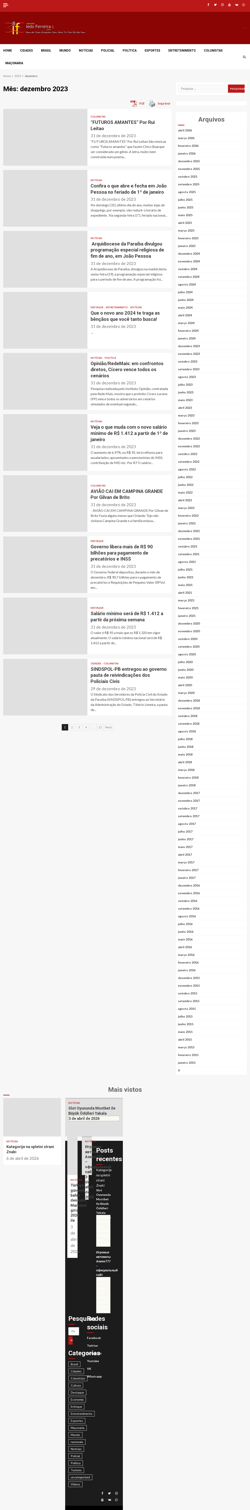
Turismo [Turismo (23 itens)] (76, 1470)
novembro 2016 (189, 893)
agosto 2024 (187, 284)
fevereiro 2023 (188, 423)
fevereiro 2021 (188, 608)
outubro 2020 (187, 639)
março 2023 (186, 415)
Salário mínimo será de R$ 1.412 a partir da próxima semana (45, 626)
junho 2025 (185, 207)
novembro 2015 (189, 985)
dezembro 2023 (189, 346)
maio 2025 (185, 215)
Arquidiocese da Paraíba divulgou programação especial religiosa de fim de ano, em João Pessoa (45, 259)
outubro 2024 (187, 269)
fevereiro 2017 (188, 870)
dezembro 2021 (189, 531)
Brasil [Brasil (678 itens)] (74, 1364)
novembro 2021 (189, 538)
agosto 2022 (187, 469)
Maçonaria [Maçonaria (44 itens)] (77, 1428)
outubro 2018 (187, 716)
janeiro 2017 (187, 877)
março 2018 (186, 770)
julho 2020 (185, 662)
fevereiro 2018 (188, 777)
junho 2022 (185, 484)
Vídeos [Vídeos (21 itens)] (75, 1484)
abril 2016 (185, 947)
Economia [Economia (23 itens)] (77, 1399)
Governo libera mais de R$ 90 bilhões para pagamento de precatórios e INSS (45, 564)
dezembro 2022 (189, 438)
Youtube (93, 1361)
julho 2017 (185, 831)
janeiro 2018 (187, 785)
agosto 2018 (187, 731)
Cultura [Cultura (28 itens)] (76, 1385)
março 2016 (186, 955)
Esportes (152, 50)
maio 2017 (185, 847)
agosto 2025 (187, 192)
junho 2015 (185, 1024)
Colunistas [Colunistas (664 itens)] (78, 1378)
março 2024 (186, 323)
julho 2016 (185, 924)
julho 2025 (185, 199)
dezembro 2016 (189, 885)
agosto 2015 (187, 1008)
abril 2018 (185, 762)
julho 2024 (185, 292)
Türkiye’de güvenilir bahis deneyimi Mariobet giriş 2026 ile (72, 1156)
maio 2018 (185, 754)
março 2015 (186, 1047)
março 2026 (186, 138)
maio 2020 (185, 677)
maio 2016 (185, 939)
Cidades (26, 50)
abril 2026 (185, 130)
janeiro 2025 (187, 246)
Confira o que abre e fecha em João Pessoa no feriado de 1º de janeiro (45, 198)
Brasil (46, 50)
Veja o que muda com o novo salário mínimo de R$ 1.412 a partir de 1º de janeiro (45, 442)
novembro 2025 (189, 169)
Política (130, 50)
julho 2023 (185, 384)
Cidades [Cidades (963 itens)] (76, 1371)
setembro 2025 (188, 184)
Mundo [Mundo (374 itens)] (75, 1435)
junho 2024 (185, 300)
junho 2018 (185, 746)
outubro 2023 (187, 361)
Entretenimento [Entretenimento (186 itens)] (81, 1413)
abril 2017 (185, 854)
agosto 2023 (187, 377)
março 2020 (186, 693)
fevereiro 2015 (188, 1055)
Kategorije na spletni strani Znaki (32, 1117)
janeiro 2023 (187, 431)
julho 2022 (185, 477)
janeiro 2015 (187, 1062)
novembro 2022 (189, 446)
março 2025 (186, 230)
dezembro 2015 (189, 978)
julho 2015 (185, 1016)
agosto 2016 (187, 916)
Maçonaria (14, 63)
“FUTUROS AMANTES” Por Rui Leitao (45, 137)
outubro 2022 (187, 454)
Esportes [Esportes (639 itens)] (77, 1420)
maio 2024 (185, 307)
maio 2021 (185, 585)
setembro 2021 (188, 554)
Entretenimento (182, 50)
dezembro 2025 (189, 161)
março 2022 (186, 508)
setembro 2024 (188, 276)
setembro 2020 (188, 646)
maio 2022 (185, 492)
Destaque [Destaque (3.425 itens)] (77, 1392)
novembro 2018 (189, 708)
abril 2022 (185, 500)
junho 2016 (185, 931)
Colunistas (213, 50)
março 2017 (186, 862)
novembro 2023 (189, 354)
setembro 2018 (188, 723)
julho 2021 (185, 569)
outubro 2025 (187, 176)
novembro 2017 (189, 800)
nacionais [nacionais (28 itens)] (77, 1442)
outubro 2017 (187, 808)
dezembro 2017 (189, 793)
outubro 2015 (187, 993)
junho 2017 (185, 839)
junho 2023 (185, 392)
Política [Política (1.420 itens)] (76, 1463)
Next (108, 727)
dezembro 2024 (189, 253)
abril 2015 (185, 1039)
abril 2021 (185, 592)
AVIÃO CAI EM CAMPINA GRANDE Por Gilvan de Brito (45, 503)
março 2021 (186, 600)
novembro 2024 (189, 261)
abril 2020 (185, 685)
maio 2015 (185, 1032)
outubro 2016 (187, 901)
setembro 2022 (188, 461)
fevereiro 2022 (188, 515)
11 (100, 727)
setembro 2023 (188, 369)
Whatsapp (94, 1376)
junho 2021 (185, 577)
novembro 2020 (189, 631)
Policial (108, 50)
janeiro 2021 (187, 615)
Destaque (97, 307)
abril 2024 (185, 315)
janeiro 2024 (187, 338)
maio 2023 (185, 400)
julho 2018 (185, 739)
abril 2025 (185, 223)
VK (89, 1368)
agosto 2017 (187, 824)
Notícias (86, 50)
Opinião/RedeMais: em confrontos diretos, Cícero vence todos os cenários (45, 381)
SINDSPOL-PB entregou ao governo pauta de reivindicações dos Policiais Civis (45, 687)
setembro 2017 (188, 816)
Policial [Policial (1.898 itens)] (75, 1456)
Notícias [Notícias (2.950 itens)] (76, 1449)
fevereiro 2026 (188, 145)
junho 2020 (185, 669)
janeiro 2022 (187, 523)
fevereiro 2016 (188, 962)
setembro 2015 (188, 1001)
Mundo (65, 50)
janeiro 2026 (187, 153)
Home (7, 50)
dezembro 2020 (189, 623)
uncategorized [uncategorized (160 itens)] (80, 1477)
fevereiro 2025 (188, 238)
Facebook (94, 1338)
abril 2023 (185, 407)
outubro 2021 (187, 546)
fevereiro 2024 (188, 330)
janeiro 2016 (187, 970)
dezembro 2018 (189, 700)
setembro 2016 (188, 908)
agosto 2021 (187, 562)
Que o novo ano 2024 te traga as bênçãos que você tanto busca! (45, 320)
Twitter (92, 1345)
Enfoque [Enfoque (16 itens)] (76, 1406)
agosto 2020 (187, 654)
